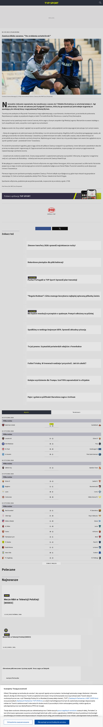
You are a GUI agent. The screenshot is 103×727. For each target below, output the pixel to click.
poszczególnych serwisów (67, 710)
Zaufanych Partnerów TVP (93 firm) (30, 701)
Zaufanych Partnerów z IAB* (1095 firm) (83, 698)
